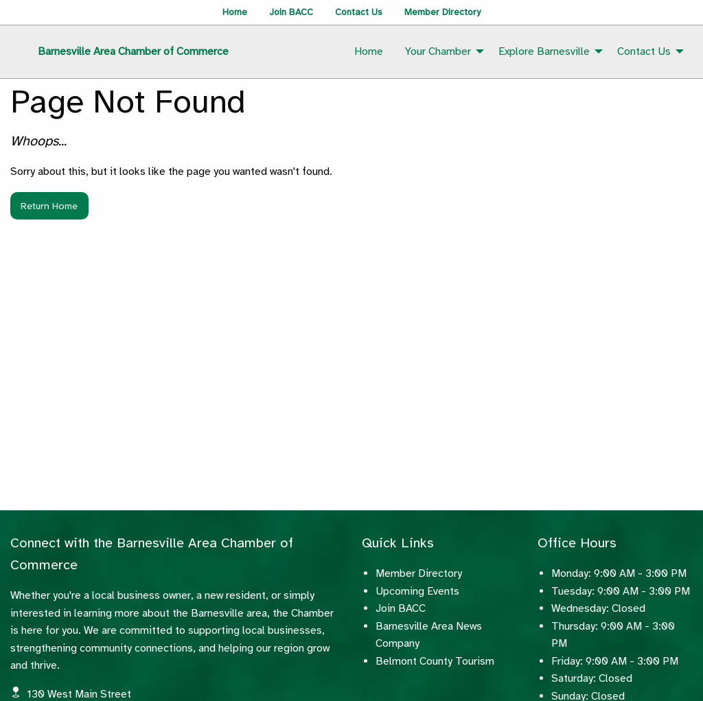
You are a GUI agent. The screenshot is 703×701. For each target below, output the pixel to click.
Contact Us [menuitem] (644, 51)
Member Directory (442, 12)
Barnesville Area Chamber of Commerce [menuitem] (133, 51)
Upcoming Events (417, 591)
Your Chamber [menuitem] (438, 51)
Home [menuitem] (368, 51)
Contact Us (358, 12)
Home (234, 12)
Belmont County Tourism (435, 661)
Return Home (49, 206)
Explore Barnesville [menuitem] (544, 51)
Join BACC (291, 12)
